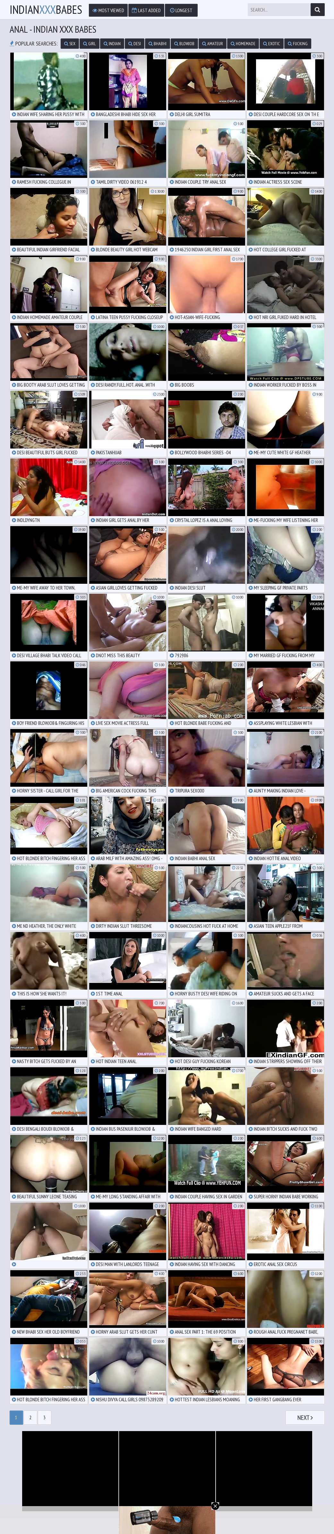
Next (305, 1417)
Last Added (146, 10)
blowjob (184, 43)
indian (112, 43)
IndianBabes (46, 9)
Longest (181, 10)
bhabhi (158, 43)
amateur (212, 43)
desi (134, 43)
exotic (271, 43)
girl (89, 43)
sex (69, 43)
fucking (298, 43)
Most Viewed (108, 10)
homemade (243, 43)
